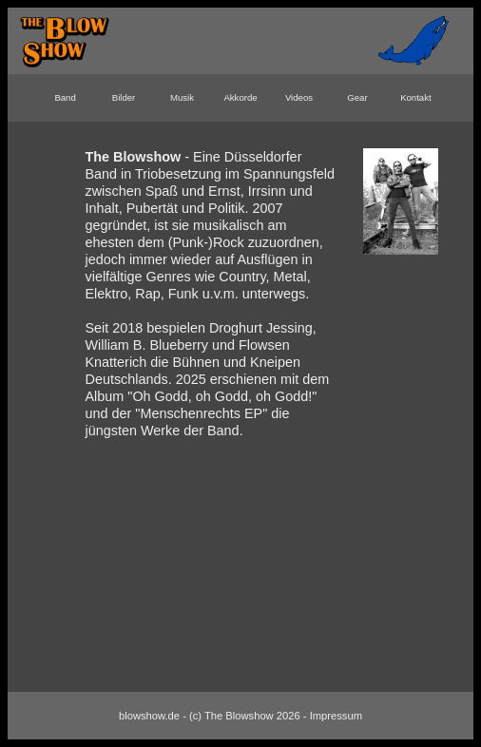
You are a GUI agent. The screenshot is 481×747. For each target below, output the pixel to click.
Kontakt (416, 97)
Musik (182, 97)
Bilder (124, 97)
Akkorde (240, 97)
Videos (299, 97)
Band (64, 97)
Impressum (336, 715)
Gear (357, 97)
